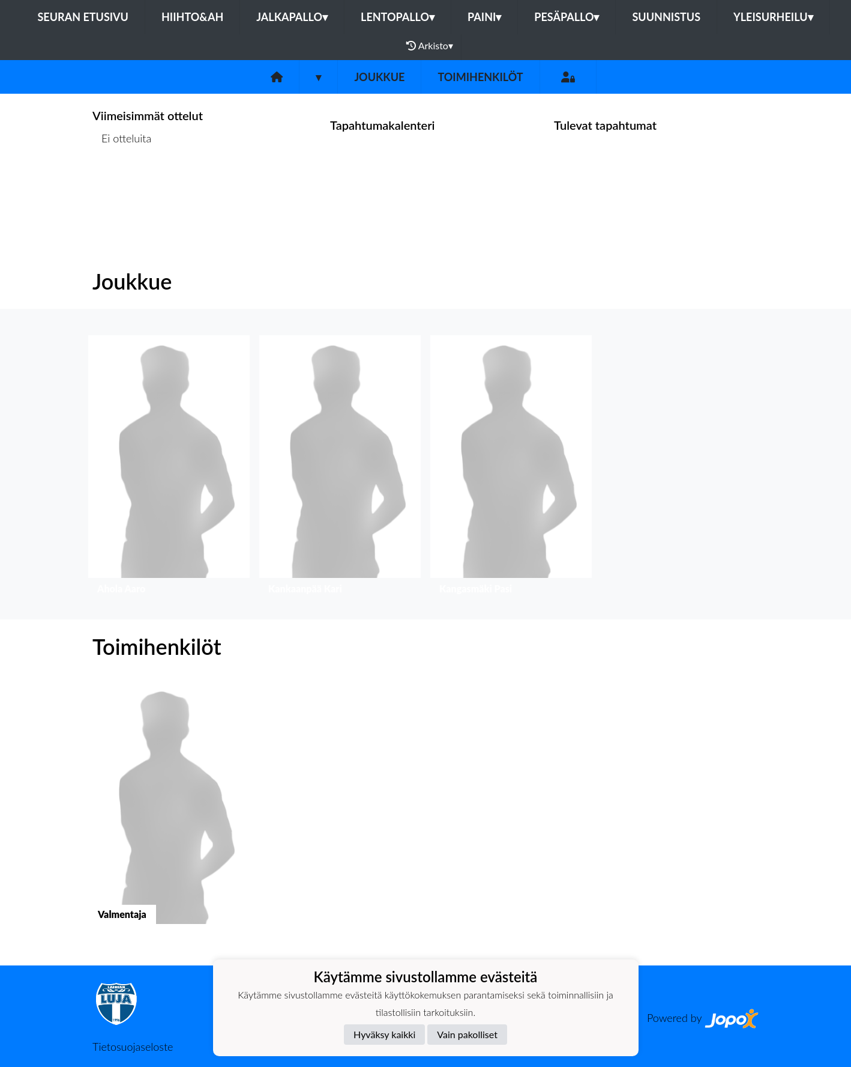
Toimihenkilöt (480, 77)
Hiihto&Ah (192, 16)
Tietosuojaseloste (132, 1046)
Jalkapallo (292, 16)
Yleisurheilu (773, 16)
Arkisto (429, 45)
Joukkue (379, 77)
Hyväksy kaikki (384, 1034)
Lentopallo (398, 16)
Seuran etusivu (82, 16)
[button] (168, 467)
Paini (484, 16)
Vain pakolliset (467, 1034)
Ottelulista (122, 184)
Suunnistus (666, 16)
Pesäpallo (566, 16)
